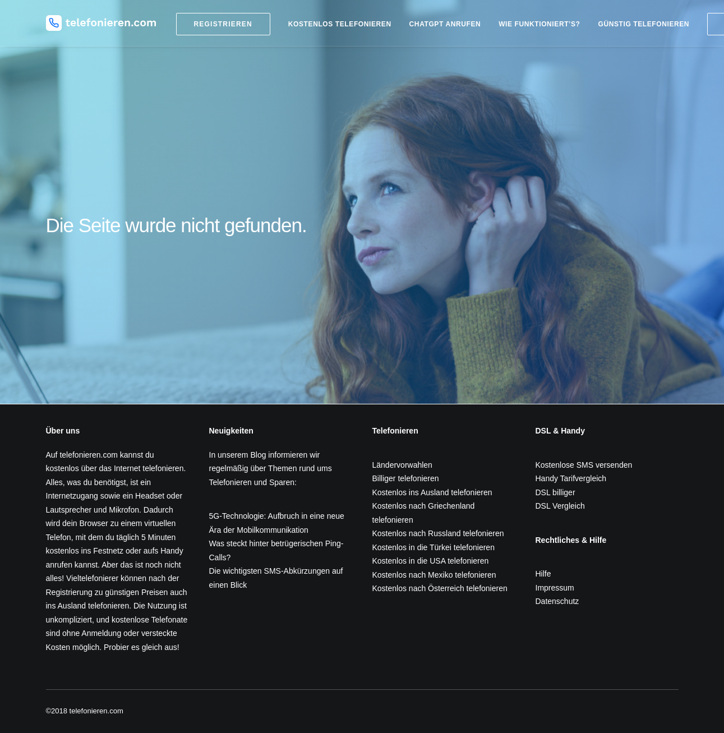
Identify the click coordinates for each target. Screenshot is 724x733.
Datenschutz (557, 601)
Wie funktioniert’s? (539, 24)
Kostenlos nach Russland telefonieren (438, 533)
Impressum (555, 587)
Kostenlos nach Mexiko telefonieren (434, 574)
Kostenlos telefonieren (339, 24)
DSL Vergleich (560, 505)
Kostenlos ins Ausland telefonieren (432, 492)
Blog (258, 454)
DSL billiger (555, 492)
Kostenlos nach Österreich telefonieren (440, 588)
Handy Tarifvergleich (571, 478)
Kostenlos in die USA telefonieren (430, 560)
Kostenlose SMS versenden (584, 464)
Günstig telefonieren (643, 24)
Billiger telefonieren (405, 478)
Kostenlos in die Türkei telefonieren (433, 547)
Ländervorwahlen (402, 464)
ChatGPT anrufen (445, 24)
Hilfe (543, 573)
